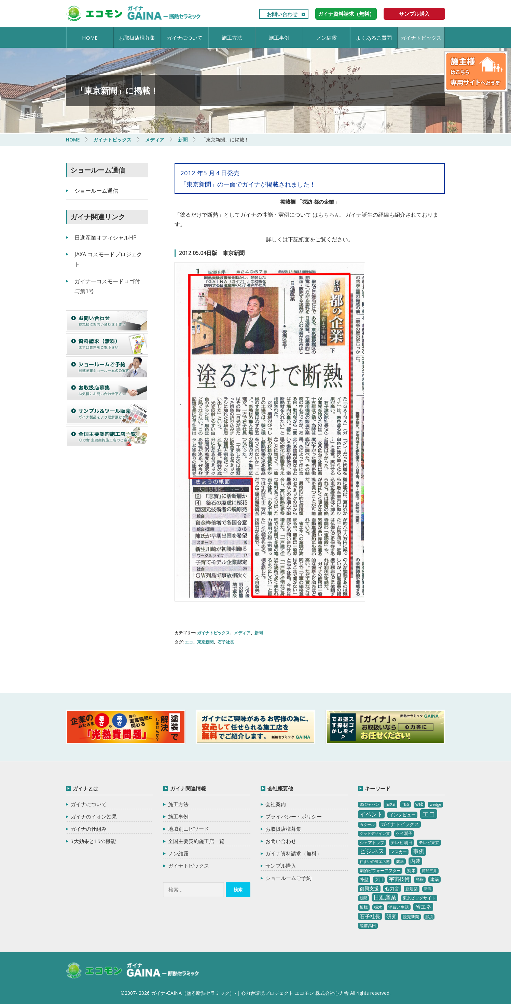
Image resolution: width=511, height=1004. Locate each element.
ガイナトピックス (421, 37)
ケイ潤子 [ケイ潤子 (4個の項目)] (404, 833)
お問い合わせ (282, 14)
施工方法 (232, 37)
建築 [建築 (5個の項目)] (434, 879)
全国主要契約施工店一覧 (196, 841)
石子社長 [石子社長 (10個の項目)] (370, 915)
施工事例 (279, 37)
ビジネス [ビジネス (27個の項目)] (372, 850)
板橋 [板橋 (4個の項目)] (364, 907)
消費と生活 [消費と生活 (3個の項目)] (398, 907)
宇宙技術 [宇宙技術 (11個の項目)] (399, 878)
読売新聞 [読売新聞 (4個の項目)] (411, 916)
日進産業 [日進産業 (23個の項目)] (385, 897)
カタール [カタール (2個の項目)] (367, 824)
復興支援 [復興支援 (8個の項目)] (369, 888)
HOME (90, 37)
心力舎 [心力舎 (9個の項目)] (392, 888)
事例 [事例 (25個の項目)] (419, 851)
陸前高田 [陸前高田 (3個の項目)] (368, 925)
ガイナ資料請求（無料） (346, 13)
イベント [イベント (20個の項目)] (371, 814)
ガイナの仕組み (89, 828)
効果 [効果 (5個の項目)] (411, 870)
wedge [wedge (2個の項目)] (435, 804)
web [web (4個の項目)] (419, 804)
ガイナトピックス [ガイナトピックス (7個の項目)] (400, 823)
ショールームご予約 (288, 877)
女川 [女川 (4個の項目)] (379, 879)
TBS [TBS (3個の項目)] (405, 804)
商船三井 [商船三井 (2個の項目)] (429, 870)
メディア (242, 633)
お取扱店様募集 (137, 37)
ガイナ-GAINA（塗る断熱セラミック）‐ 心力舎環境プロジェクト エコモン (133, 970)
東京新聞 (205, 642)
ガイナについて (185, 37)
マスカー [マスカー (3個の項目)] (398, 851)
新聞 (258, 633)
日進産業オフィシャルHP (105, 237)
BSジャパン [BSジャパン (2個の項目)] (369, 804)
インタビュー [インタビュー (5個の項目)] (402, 814)
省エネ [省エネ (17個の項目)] (423, 906)
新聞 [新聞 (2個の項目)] (363, 897)
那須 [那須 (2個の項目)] (429, 916)
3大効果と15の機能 (93, 841)
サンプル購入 (414, 13)
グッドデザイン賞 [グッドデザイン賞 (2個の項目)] (375, 833)
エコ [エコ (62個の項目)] (429, 813)
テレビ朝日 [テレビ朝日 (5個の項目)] (401, 842)
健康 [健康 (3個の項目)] (400, 861)
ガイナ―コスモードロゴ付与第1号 (107, 286)
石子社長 (226, 642)
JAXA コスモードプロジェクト (108, 259)
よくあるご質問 (374, 37)
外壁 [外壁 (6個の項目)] (364, 879)
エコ (189, 642)
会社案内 (275, 804)
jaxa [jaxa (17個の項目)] (390, 804)
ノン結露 (326, 37)
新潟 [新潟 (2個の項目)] (427, 888)
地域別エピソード (188, 828)
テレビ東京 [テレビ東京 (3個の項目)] (429, 842)
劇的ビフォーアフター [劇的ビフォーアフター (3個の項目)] (380, 870)
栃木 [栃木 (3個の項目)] (378, 907)
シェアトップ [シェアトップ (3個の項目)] (372, 842)
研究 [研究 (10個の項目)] (391, 915)
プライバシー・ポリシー (293, 816)
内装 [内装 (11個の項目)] (415, 860)
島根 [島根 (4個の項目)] (420, 879)
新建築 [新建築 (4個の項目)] (411, 888)
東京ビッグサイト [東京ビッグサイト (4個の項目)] (419, 897)
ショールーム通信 (96, 190)
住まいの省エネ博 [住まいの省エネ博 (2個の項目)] (375, 861)
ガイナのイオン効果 (94, 816)
